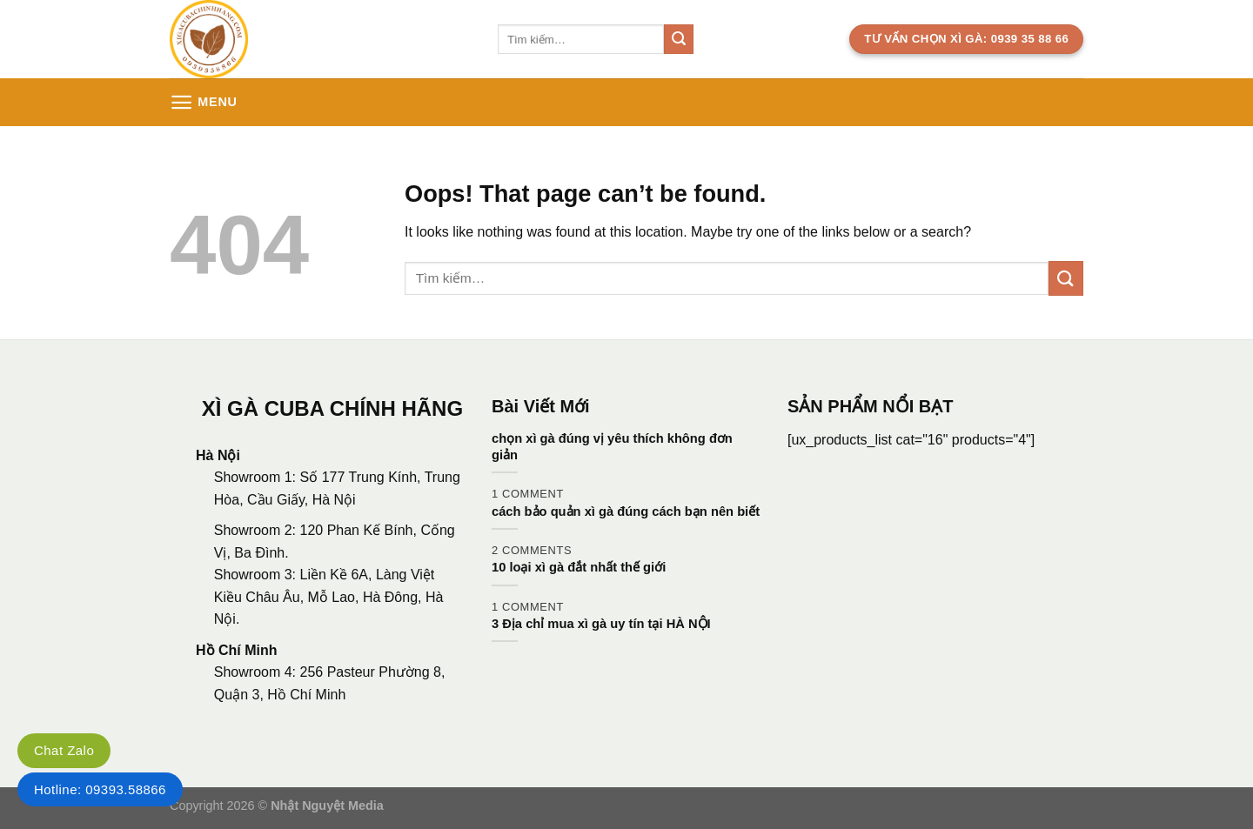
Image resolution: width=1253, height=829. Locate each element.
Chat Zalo (64, 750)
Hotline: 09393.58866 (100, 789)
